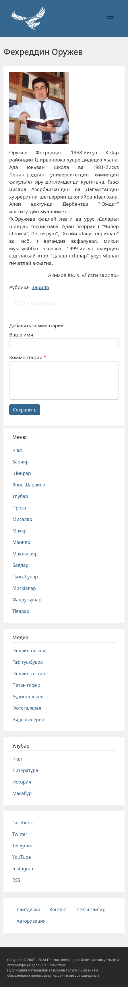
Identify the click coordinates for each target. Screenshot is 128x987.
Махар (19, 531)
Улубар (20, 496)
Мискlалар (24, 588)
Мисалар (22, 519)
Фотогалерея (26, 708)
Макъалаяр (25, 554)
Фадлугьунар (26, 600)
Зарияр (40, 287)
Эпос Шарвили (28, 485)
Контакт (58, 909)
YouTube (21, 857)
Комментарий (25, 357)
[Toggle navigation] (111, 18)
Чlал (17, 450)
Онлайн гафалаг (30, 650)
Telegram (22, 845)
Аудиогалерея (27, 696)
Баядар (20, 565)
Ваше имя (21, 334)
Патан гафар (26, 685)
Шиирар (21, 473)
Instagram (23, 868)
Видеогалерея (28, 719)
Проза (19, 508)
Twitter (19, 834)
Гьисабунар (25, 577)
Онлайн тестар (28, 673)
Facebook (22, 822)
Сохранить (24, 410)
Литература (25, 770)
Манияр (21, 542)
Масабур (22, 793)
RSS (16, 880)
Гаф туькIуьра (27, 662)
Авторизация (31, 921)
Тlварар (20, 611)
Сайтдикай (28, 909)
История (21, 782)
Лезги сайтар (91, 909)
